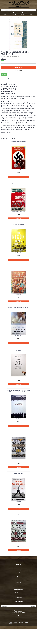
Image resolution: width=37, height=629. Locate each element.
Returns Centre (18, 597)
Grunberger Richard (18, 169)
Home (2, 17)
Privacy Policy (18, 594)
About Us (18, 580)
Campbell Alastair (18, 335)
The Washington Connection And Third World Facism (18, 183)
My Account (18, 567)
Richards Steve (18, 377)
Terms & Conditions (18, 592)
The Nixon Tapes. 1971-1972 (18, 224)
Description (4, 78)
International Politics (16, 17)
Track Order (18, 570)
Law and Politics (7, 17)
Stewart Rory (18, 501)
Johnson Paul (18, 294)
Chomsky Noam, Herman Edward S (18, 211)
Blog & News (18, 582)
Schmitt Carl (18, 418)
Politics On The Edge (18, 473)
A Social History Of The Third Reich (18, 141)
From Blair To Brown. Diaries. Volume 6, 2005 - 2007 (18, 307)
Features (10, 78)
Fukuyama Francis (18, 460)
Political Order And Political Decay (18, 431)
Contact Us (18, 584)
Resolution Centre (18, 572)
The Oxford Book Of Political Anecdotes (18, 266)
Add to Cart (18, 67)
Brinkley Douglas (18, 252)
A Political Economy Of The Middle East (9, 19)
